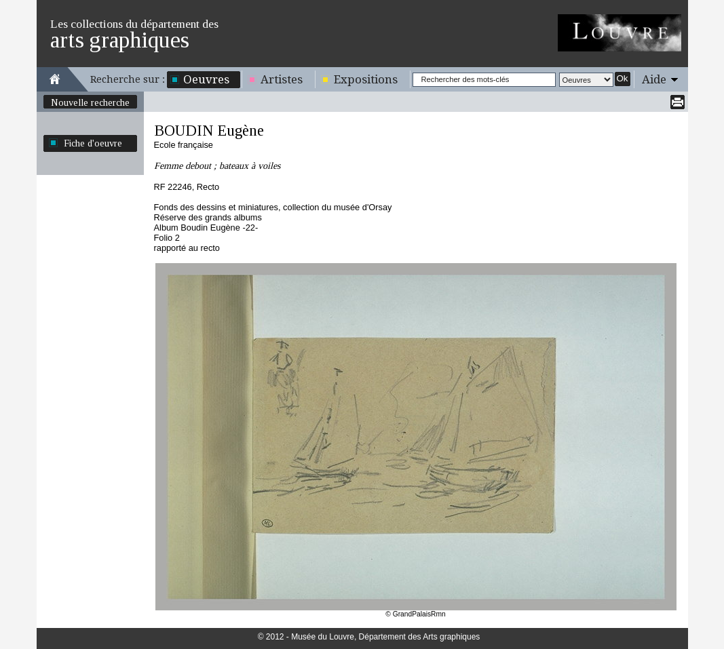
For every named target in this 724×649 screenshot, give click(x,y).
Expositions (366, 79)
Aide (654, 79)
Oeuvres (206, 79)
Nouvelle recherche (90, 102)
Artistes (282, 79)
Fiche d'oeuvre (93, 143)
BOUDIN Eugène (209, 130)
